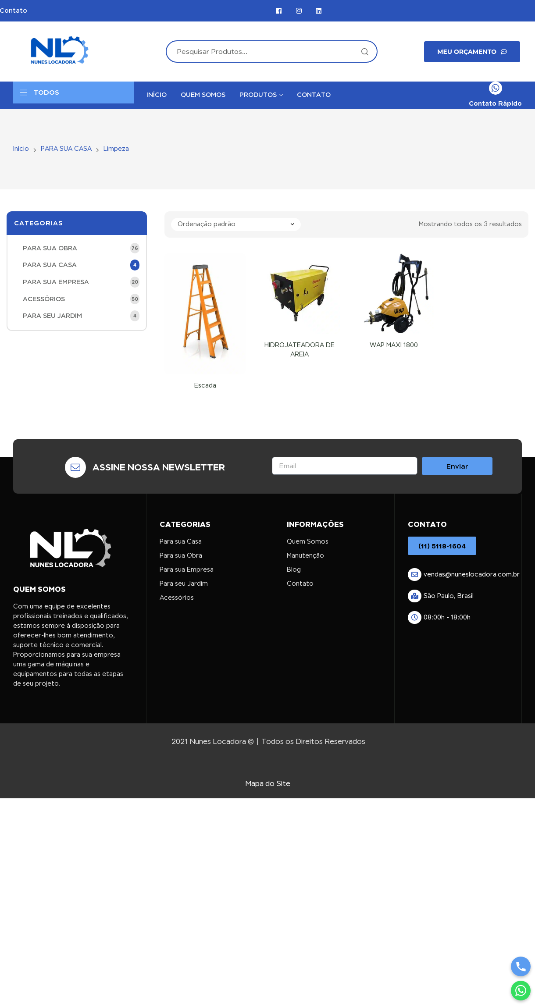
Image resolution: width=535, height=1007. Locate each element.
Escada (205, 385)
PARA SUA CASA (66, 148)
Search (364, 51)
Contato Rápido (495, 103)
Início (21, 148)
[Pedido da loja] (236, 224)
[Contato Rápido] (495, 88)
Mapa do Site (267, 783)
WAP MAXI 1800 (394, 345)
